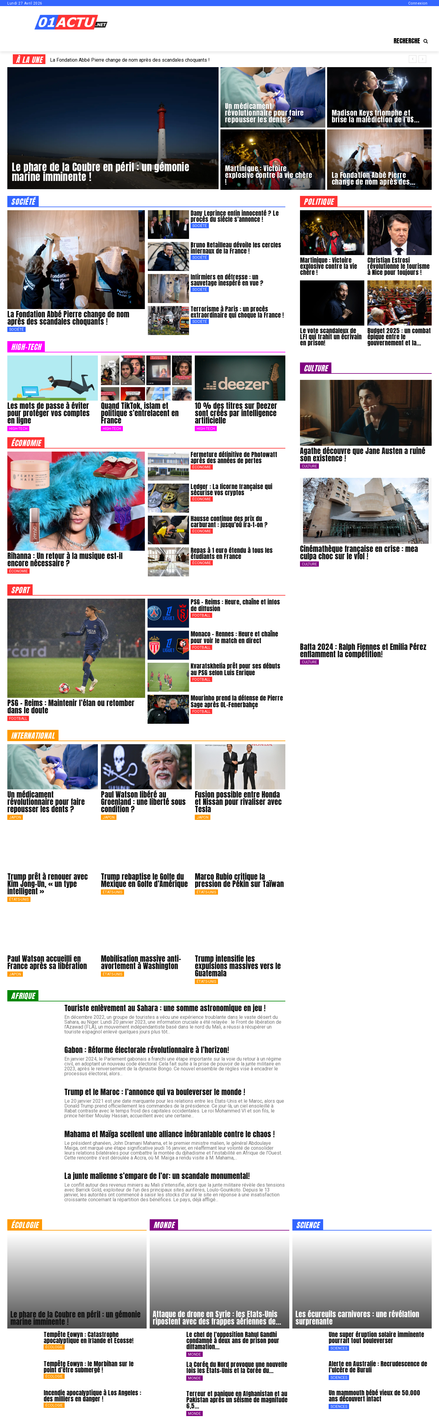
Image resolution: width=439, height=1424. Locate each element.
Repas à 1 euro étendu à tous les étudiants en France (232, 553)
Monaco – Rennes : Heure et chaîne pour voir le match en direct (234, 637)
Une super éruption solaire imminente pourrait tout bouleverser (376, 1337)
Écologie (54, 1347)
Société (16, 329)
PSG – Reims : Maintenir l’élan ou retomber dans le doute (70, 707)
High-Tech (18, 429)
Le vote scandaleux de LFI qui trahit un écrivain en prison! (331, 337)
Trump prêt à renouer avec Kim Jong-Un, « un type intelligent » (47, 884)
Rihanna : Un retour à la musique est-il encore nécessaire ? (65, 559)
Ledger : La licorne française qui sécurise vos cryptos (231, 489)
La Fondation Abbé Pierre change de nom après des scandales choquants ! (130, 60)
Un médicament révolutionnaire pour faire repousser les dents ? (46, 802)
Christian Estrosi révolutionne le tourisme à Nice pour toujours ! (398, 266)
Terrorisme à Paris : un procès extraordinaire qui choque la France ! (237, 312)
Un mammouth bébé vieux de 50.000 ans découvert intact (374, 1396)
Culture (309, 466)
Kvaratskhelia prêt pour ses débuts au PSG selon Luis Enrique (235, 669)
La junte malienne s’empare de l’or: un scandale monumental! (157, 1175)
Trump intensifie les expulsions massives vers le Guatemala (238, 966)
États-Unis (19, 899)
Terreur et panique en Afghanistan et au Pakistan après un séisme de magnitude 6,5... (236, 1400)
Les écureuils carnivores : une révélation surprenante (357, 1318)
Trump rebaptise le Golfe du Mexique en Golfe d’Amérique (144, 880)
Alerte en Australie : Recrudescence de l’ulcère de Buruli (378, 1367)
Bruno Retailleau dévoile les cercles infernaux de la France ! (236, 248)
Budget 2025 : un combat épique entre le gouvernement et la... (399, 337)
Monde (194, 1354)
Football (18, 718)
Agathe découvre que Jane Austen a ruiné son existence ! (362, 454)
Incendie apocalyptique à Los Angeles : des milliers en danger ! (92, 1396)
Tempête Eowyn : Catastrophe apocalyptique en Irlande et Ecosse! (89, 1337)
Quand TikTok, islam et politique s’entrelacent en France (140, 413)
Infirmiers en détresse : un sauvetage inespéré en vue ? (227, 280)
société (23, 201)
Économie (18, 571)
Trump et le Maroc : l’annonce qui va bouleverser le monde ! (154, 1092)
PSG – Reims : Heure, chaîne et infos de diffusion (235, 605)
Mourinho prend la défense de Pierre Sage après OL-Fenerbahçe (237, 701)
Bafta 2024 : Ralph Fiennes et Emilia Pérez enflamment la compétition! (363, 650)
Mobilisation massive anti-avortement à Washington (141, 962)
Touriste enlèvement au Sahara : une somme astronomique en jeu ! (165, 1008)
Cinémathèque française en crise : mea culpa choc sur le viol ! (359, 552)
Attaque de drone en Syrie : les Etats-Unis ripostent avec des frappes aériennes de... (217, 1318)
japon (15, 817)
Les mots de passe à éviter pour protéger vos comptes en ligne (48, 413)
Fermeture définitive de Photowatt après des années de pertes (234, 457)
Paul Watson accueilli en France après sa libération (47, 962)
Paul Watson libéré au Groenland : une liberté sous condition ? (143, 802)
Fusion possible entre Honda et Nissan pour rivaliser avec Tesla (238, 802)
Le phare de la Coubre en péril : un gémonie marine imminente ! (75, 1318)
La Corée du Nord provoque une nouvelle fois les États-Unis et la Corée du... (236, 1367)
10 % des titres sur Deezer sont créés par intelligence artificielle (236, 413)
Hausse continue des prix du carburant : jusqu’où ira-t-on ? (229, 521)
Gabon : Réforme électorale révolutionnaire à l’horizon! (146, 1049)
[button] (413, 41)
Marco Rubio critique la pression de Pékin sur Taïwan (239, 880)
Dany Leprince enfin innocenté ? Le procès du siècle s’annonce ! (235, 216)
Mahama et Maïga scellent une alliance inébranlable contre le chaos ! (169, 1134)
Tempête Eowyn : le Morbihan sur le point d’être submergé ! (89, 1367)
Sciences (338, 1348)
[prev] (412, 59)
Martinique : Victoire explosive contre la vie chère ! (328, 266)
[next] (422, 59)
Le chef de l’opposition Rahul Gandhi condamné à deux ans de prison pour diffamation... (232, 1340)
